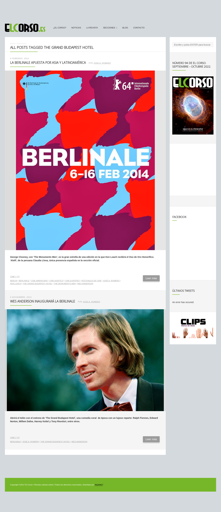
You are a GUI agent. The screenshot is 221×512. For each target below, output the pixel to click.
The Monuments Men (65, 283)
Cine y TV (14, 276)
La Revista (92, 28)
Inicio (13, 44)
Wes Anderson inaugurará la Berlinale (42, 301)
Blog (125, 28)
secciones (109, 28)
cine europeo (72, 281)
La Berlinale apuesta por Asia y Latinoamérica (48, 62)
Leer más (151, 278)
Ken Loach (15, 283)
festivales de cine (91, 281)
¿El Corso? (59, 28)
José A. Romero (102, 63)
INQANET (99, 485)
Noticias (76, 28)
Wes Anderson (85, 283)
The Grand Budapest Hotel (37, 283)
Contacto (138, 28)
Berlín (13, 281)
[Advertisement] (110, 10)
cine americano (39, 281)
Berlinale (24, 281)
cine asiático (56, 281)
